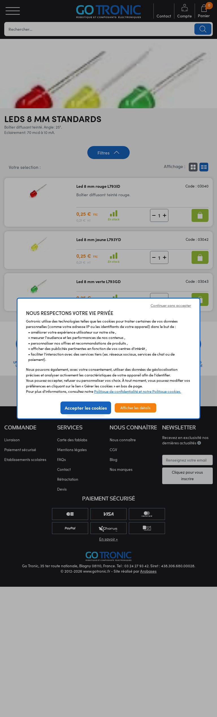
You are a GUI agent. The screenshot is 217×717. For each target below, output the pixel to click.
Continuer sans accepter (171, 305)
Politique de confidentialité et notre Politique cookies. (137, 391)
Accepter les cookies (86, 408)
